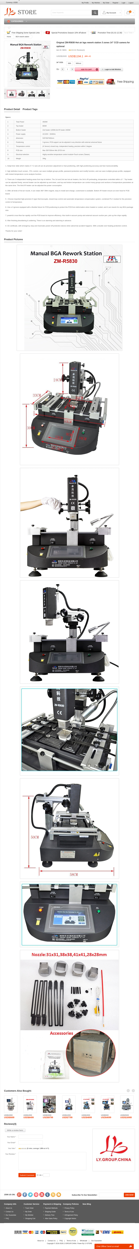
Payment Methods (51, 1208)
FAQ (80, 27)
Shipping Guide (50, 1212)
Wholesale (83, 1241)
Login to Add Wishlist (113, 69)
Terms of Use (69, 1212)
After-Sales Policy (51, 1218)
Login (123, 3)
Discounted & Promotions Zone (41, 27)
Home (18, 27)
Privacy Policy (69, 1208)
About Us (9, 1208)
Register (115, 3)
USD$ (15, 2)
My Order (106, 3)
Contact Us (93, 27)
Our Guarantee (11, 1215)
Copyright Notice (70, 1218)
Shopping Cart (121, 27)
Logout (131, 3)
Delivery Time (49, 1215)
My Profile (85, 3)
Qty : (58, 69)
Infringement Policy (71, 1215)
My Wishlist (96, 3)
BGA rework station (22, 37)
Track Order (66, 27)
